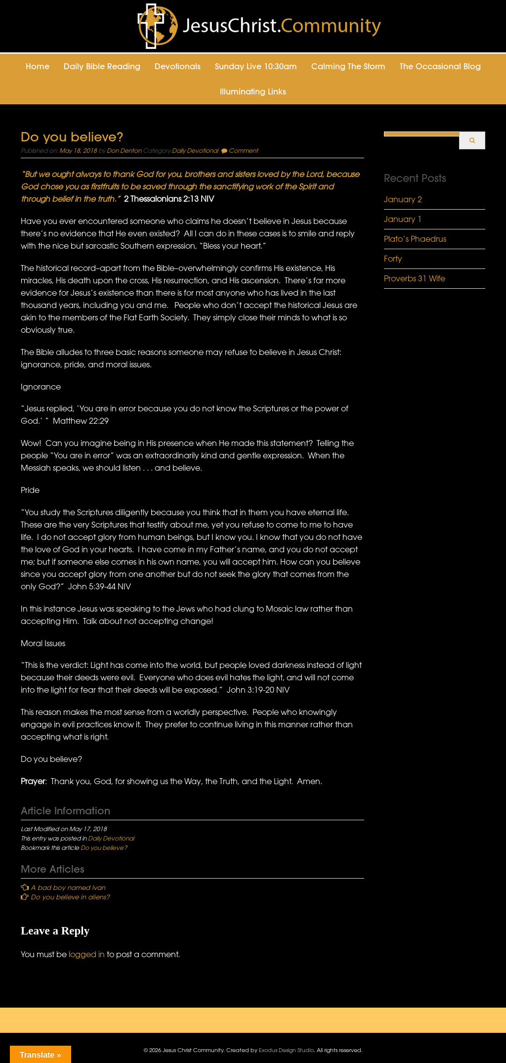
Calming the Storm (348, 66)
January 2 (403, 199)
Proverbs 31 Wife (414, 278)
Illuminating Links (253, 91)
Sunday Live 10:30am (256, 66)
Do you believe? (104, 847)
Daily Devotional (195, 150)
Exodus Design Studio (286, 1050)
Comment (243, 150)
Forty (393, 259)
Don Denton (124, 150)
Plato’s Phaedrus (415, 239)
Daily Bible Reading (102, 66)
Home (37, 66)
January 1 (403, 219)
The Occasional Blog (440, 66)
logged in (87, 954)
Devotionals (178, 66)
